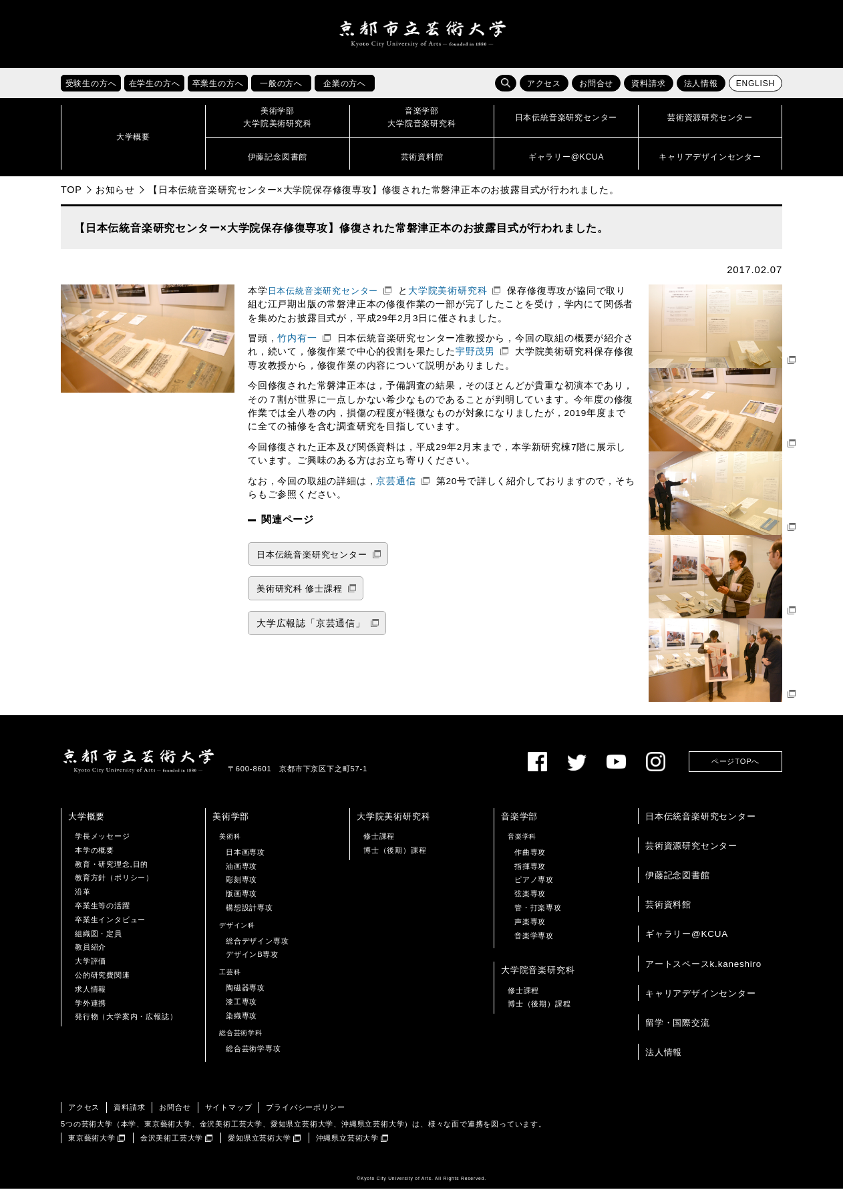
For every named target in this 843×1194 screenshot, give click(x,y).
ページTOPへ (735, 767)
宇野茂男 (475, 357)
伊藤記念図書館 (677, 880)
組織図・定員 (98, 938)
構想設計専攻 (249, 913)
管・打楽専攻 (538, 913)
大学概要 (86, 822)
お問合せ (596, 88)
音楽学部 (519, 822)
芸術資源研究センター (691, 851)
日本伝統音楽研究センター (323, 296)
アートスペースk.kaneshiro (703, 969)
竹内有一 (297, 344)
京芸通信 (395, 486)
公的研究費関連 (102, 980)
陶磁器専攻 (245, 993)
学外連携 (90, 1008)
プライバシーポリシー (305, 1113)
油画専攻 (241, 871)
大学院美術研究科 (447, 296)
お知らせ (115, 195)
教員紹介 (90, 952)
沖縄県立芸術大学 (347, 1143)
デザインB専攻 (252, 960)
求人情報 (90, 994)
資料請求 (648, 88)
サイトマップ (228, 1113)
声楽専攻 (530, 927)
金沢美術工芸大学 (171, 1143)
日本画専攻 (245, 857)
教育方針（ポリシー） (114, 883)
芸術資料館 (668, 910)
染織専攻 (241, 1020)
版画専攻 (241, 899)
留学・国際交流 (677, 1028)
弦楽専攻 (530, 899)
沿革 (83, 897)
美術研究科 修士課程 (300, 594)
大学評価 (90, 966)
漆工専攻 (241, 1007)
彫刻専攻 (241, 885)
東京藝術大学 (92, 1143)
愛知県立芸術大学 (259, 1143)
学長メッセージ (102, 841)
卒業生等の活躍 (102, 911)
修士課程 (379, 841)
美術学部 (230, 822)
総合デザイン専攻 (257, 946)
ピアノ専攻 (534, 885)
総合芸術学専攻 (253, 1054)
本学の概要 (94, 855)
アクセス (544, 88)
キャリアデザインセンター (700, 999)
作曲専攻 (530, 857)
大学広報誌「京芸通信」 (311, 629)
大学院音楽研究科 (537, 975)
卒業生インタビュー (110, 925)
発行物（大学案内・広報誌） (126, 1022)
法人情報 (701, 88)
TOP (71, 195)
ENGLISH (755, 88)
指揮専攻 (530, 871)
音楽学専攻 (534, 940)
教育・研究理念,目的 (111, 869)
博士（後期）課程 (394, 855)
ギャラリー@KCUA (686, 939)
